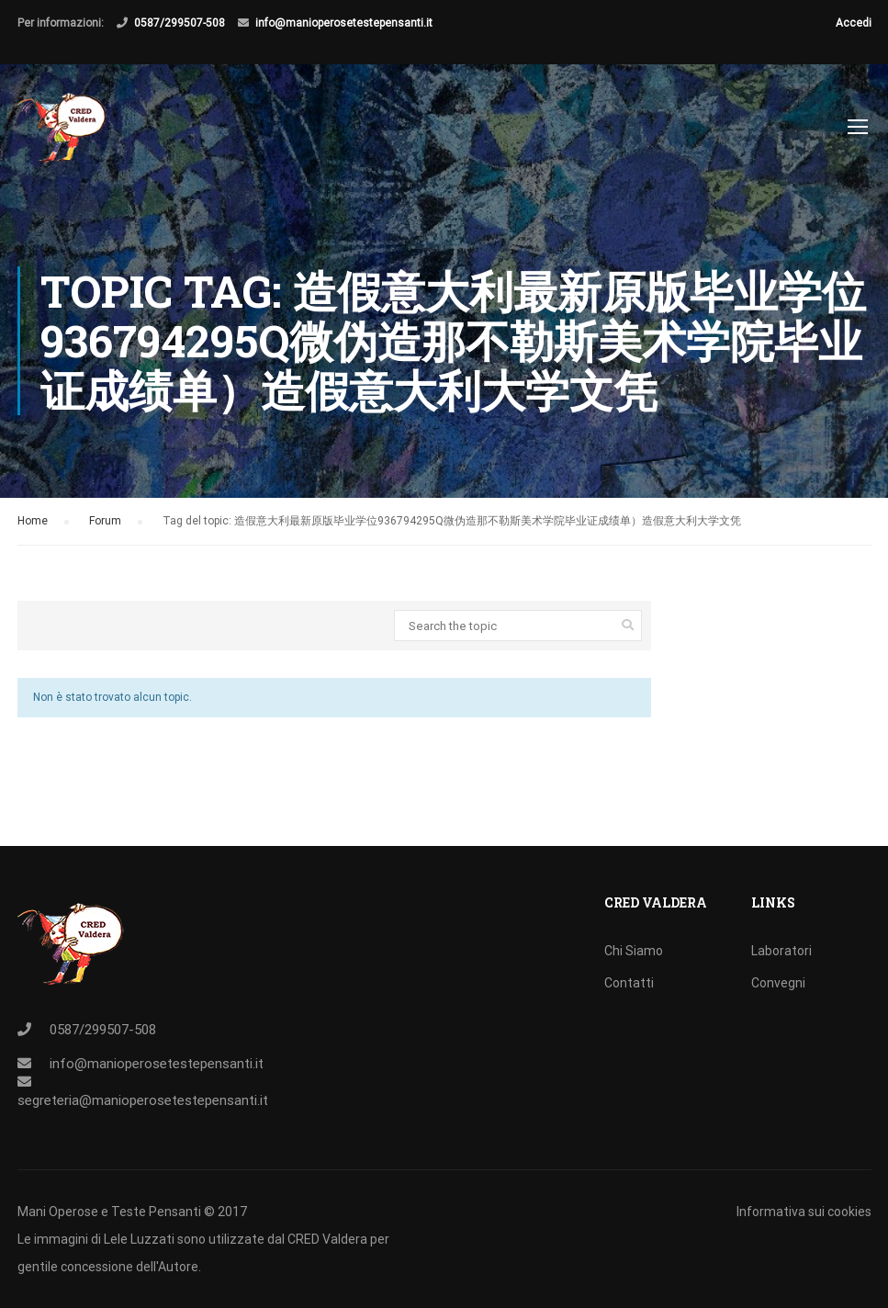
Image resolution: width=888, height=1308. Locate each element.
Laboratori (781, 950)
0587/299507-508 (179, 23)
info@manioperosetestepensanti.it (344, 23)
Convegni (778, 982)
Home (32, 525)
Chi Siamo (633, 950)
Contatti (629, 982)
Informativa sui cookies (803, 1211)
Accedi (853, 23)
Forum (105, 525)
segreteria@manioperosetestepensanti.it (142, 1100)
